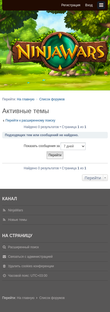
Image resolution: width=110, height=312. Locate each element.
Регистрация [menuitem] (70, 5)
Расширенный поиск (23, 247)
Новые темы (17, 220)
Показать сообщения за (55, 146)
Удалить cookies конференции (31, 266)
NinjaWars (15, 210)
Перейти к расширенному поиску (30, 120)
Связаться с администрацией (30, 257)
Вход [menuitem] (89, 5)
